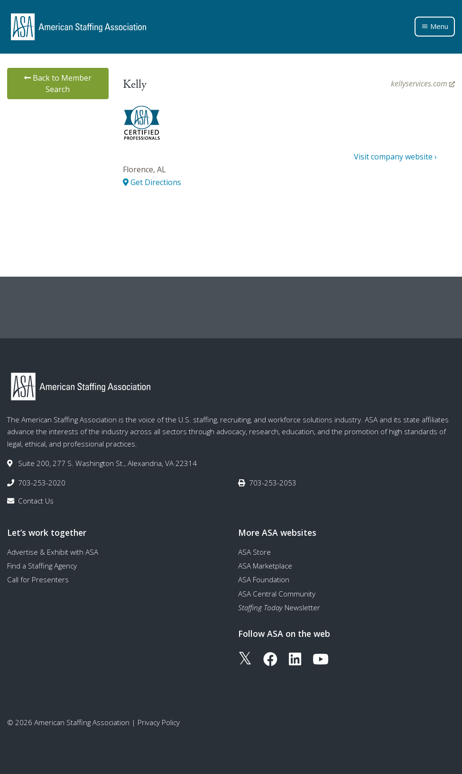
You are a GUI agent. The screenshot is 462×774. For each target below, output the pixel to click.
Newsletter (279, 607)
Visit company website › (395, 156)
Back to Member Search (58, 83)
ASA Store (254, 552)
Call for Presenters (38, 579)
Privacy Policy (159, 722)
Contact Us (36, 500)
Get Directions (152, 182)
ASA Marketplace (265, 565)
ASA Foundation (263, 579)
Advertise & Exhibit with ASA (52, 552)
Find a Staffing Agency (42, 565)
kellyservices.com (423, 83)
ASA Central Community (276, 593)
